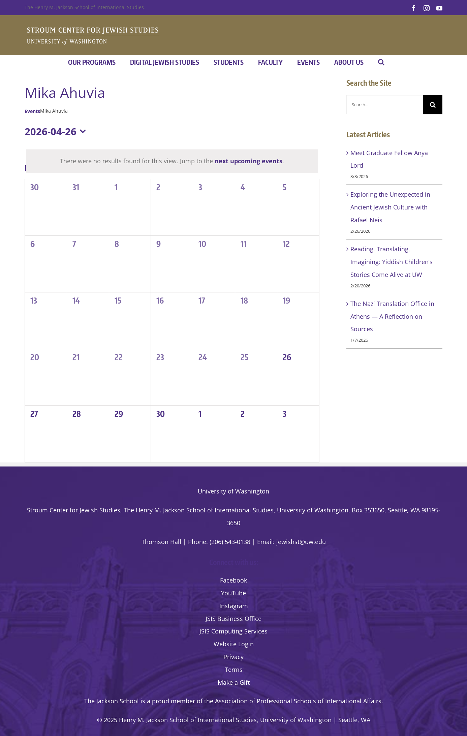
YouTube (233, 593)
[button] (381, 62)
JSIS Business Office (233, 619)
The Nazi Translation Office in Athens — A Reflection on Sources (392, 316)
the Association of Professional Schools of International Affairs (292, 701)
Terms (234, 670)
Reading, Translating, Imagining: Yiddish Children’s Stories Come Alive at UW (391, 262)
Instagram (233, 606)
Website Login (234, 644)
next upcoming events (248, 161)
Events (32, 111)
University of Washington (233, 491)
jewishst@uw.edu (301, 542)
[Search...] (384, 104)
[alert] (172, 161)
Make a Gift (234, 682)
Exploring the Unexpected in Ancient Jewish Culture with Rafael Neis (390, 207)
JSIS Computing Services (233, 631)
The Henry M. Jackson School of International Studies (84, 7)
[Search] (432, 104)
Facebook (233, 580)
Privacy (233, 657)
